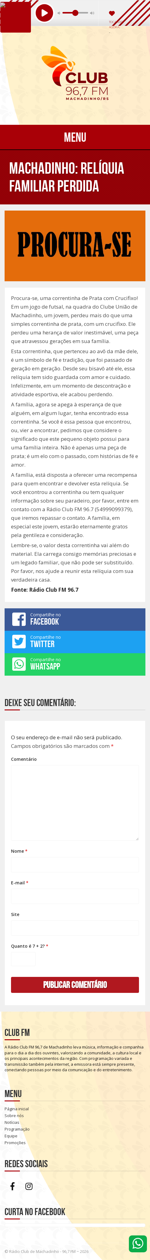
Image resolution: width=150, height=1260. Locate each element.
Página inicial (17, 1109)
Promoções (15, 1142)
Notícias (12, 1122)
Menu (75, 137)
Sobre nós (14, 1115)
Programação (17, 1129)
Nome (19, 851)
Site (15, 914)
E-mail (19, 883)
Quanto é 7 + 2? (29, 946)
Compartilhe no (75, 619)
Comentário (24, 759)
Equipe (11, 1136)
